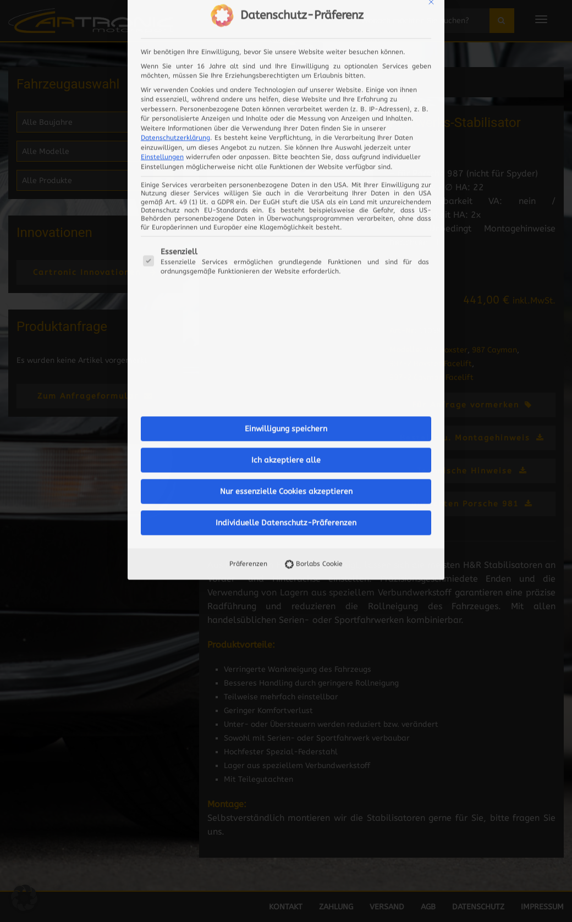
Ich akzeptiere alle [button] (286, 262)
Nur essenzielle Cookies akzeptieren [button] (286, 294)
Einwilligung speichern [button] (286, 231)
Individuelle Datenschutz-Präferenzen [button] (286, 325)
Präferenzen (248, 366)
